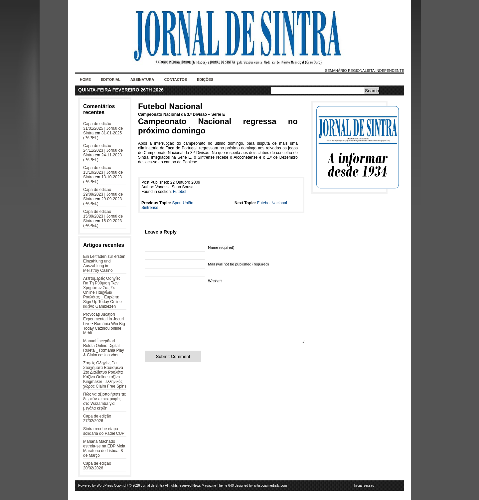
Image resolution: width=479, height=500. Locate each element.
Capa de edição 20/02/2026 (97, 465)
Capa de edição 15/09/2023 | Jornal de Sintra (103, 216)
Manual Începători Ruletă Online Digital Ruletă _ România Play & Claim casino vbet (103, 348)
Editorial (110, 80)
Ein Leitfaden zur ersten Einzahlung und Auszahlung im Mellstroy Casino (104, 263)
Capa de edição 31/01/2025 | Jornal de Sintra (103, 128)
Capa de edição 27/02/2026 (97, 418)
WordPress (105, 485)
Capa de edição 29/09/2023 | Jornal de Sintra (103, 194)
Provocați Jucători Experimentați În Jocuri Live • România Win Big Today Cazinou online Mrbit (104, 323)
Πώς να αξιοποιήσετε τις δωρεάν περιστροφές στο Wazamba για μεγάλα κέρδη (104, 401)
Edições (205, 80)
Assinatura (142, 80)
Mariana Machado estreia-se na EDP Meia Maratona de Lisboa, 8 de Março (104, 448)
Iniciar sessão (364, 485)
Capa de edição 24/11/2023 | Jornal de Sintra (103, 150)
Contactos (175, 80)
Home (85, 80)
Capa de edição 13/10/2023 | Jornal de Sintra (103, 172)
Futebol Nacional (170, 106)
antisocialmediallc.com (270, 485)
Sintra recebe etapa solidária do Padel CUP (103, 431)
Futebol (179, 191)
